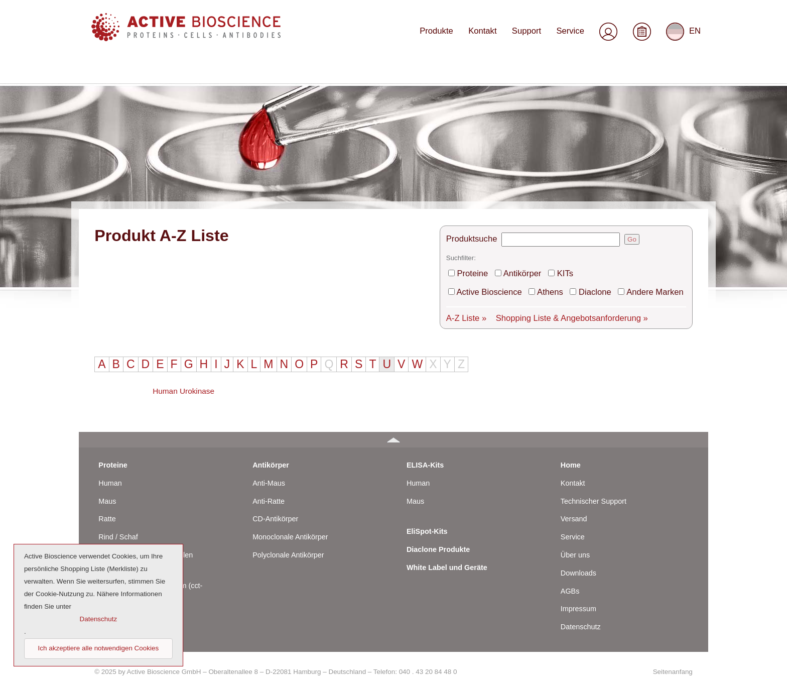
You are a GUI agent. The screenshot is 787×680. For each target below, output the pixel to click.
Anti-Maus (268, 477)
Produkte (445, 39)
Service (572, 39)
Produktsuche (484, 129)
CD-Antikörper (275, 513)
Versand (574, 513)
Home (571, 459)
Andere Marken (657, 180)
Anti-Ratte (268, 495)
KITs (573, 162)
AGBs (570, 585)
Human (109, 477)
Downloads (578, 566)
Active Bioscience (501, 180)
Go (642, 130)
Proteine (486, 162)
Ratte (106, 513)
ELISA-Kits (425, 459)
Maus (107, 495)
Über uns (575, 548)
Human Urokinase (183, 295)
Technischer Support (593, 495)
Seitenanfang (673, 665)
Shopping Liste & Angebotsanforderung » (577, 205)
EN (684, 40)
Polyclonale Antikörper (288, 548)
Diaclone (601, 180)
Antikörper (533, 162)
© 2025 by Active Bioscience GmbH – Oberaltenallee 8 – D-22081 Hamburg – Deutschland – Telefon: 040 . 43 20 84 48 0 (275, 665)
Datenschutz (581, 620)
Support (530, 39)
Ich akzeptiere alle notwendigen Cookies (98, 648)
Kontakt (489, 39)
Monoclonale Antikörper (290, 530)
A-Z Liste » (479, 205)
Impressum (578, 603)
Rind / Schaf (118, 530)
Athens (559, 180)
